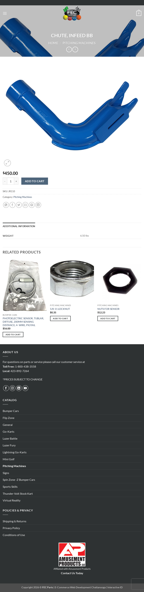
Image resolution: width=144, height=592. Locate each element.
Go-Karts (8, 431)
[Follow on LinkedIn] (19, 388)
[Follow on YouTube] (25, 388)
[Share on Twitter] (19, 205)
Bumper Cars (11, 410)
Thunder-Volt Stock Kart (18, 493)
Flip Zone (8, 417)
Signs (6, 473)
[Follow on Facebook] (6, 388)
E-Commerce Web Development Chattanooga (80, 587)
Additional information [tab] (19, 226)
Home (53, 43)
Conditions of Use (14, 535)
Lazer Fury (9, 445)
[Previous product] (75, 49)
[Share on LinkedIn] (38, 205)
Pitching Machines (79, 43)
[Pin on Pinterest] (32, 205)
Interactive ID (115, 587)
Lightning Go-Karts (15, 452)
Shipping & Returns (14, 521)
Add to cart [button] (13, 334)
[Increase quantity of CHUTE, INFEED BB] (16, 181)
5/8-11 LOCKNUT (60, 308)
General (8, 424)
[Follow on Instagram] (12, 388)
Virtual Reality (11, 500)
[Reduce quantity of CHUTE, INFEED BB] (5, 181)
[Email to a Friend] (25, 205)
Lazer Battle (10, 438)
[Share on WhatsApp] (6, 205)
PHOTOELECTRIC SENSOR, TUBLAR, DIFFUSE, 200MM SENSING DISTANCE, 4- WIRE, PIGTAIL (23, 321)
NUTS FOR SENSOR (108, 308)
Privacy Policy (11, 528)
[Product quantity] (10, 181)
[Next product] (69, 49)
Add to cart (35, 181)
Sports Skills (10, 486)
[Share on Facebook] (12, 205)
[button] (5, 13)
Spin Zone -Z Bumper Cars (19, 479)
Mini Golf (8, 459)
